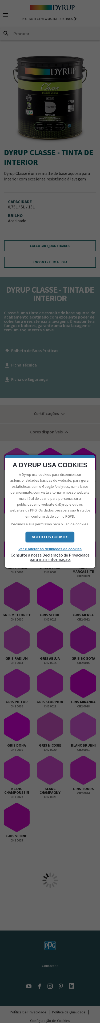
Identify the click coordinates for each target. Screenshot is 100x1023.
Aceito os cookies (49, 537)
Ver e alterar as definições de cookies (50, 549)
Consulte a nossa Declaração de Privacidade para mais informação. (50, 557)
